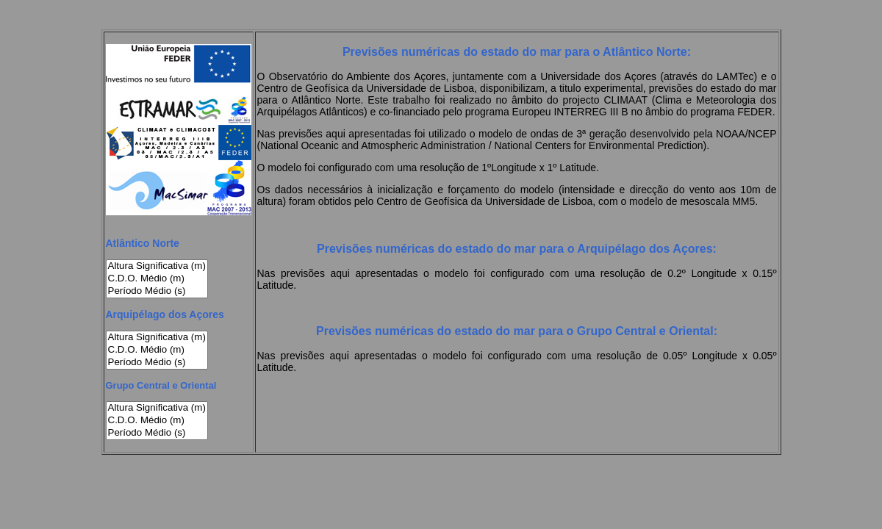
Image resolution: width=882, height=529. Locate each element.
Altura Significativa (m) (157, 266)
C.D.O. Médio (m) (157, 279)
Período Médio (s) (157, 291)
